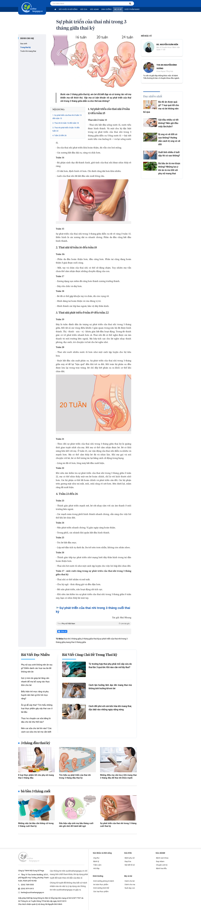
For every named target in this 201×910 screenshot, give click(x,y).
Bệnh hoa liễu (161, 868)
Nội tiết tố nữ (130, 865)
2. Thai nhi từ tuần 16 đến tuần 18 (65, 123)
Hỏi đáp (96, 868)
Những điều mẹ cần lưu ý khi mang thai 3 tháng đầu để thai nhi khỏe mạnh (118, 776)
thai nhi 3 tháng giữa (73, 639)
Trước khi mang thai (28, 51)
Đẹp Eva (128, 861)
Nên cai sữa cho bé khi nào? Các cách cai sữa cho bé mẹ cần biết (36, 730)
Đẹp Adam (160, 861)
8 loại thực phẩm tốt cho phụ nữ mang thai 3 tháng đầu (36, 776)
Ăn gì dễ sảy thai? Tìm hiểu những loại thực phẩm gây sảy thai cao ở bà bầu (36, 708)
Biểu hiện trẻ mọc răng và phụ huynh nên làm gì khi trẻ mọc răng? (35, 695)
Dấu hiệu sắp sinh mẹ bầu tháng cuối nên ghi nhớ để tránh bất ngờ (76, 824)
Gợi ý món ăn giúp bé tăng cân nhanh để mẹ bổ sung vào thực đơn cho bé (35, 681)
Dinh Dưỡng (106, 9)
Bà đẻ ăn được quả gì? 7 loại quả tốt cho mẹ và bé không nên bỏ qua (161, 107)
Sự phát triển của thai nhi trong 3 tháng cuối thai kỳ (118, 824)
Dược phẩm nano (132, 9)
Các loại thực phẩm (100, 891)
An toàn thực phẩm (100, 884)
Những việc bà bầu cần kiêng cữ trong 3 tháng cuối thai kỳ (36, 824)
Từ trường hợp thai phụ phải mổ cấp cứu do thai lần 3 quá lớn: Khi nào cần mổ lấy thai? (110, 666)
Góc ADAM (94, 9)
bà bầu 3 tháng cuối (35, 791)
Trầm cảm (97, 865)
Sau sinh (23, 44)
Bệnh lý (96, 861)
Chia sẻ (62, 631)
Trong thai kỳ (25, 47)
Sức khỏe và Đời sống (68, 9)
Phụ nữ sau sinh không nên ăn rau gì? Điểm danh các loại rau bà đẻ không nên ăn (36, 668)
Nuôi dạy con (130, 888)
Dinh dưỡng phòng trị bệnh (103, 881)
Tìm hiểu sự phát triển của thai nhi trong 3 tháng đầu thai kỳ (75, 776)
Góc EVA (83, 9)
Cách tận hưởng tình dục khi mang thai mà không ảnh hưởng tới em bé (110, 687)
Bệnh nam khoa (162, 858)
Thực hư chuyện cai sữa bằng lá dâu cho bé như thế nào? (36, 720)
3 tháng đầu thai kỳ (35, 743)
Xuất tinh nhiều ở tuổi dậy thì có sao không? (169, 154)
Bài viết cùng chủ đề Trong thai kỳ (89, 655)
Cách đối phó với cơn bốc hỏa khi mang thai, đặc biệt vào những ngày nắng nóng (110, 708)
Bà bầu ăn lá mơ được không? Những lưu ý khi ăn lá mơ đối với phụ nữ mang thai (169, 168)
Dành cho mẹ (27, 38)
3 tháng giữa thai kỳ (90, 639)
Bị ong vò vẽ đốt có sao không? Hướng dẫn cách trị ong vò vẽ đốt (169, 139)
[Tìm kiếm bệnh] (130, 3)
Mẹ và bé (118, 9)
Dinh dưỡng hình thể (101, 888)
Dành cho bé (130, 881)
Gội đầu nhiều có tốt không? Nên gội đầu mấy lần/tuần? (168, 123)
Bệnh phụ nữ (130, 858)
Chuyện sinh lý (161, 865)
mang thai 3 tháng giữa (76, 642)
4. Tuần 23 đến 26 (59, 135)
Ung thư (96, 858)
